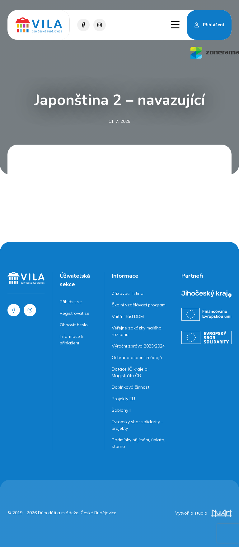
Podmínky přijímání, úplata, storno (138, 443)
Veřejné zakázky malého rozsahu (137, 331)
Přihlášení (213, 25)
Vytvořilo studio (203, 513)
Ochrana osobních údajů (137, 357)
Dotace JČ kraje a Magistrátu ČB (130, 372)
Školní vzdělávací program (139, 305)
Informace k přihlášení (71, 339)
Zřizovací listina (127, 293)
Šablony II (121, 410)
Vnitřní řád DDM (128, 316)
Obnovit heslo (74, 325)
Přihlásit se (71, 302)
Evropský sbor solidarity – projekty (137, 425)
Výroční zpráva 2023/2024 (138, 346)
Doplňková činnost (130, 387)
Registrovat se (74, 313)
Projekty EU (123, 398)
